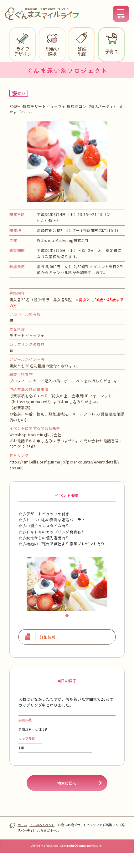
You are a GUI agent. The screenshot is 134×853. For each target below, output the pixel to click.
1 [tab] (68, 617)
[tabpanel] (67, 584)
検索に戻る (67, 783)
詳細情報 (47, 637)
